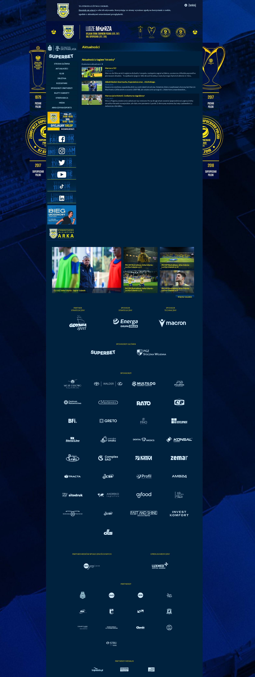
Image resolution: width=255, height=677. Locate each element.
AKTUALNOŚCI (62, 69)
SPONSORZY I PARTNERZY (62, 88)
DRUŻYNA (62, 78)
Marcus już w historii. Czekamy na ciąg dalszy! (125, 96)
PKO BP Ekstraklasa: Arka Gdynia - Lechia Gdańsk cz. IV (175, 266)
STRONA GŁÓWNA (62, 64)
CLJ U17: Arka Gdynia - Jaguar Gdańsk (69, 290)
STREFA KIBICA (62, 98)
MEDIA (62, 103)
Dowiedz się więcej (87, 10)
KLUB (61, 73)
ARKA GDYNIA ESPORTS (62, 108)
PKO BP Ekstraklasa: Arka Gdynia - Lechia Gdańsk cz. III (139, 289)
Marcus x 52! (110, 68)
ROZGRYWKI (61, 83)
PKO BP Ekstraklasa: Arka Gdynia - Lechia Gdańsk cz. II (175, 289)
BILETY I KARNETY (61, 93)
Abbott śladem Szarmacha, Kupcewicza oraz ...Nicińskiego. (130, 82)
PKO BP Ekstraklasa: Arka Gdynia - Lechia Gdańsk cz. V (139, 266)
